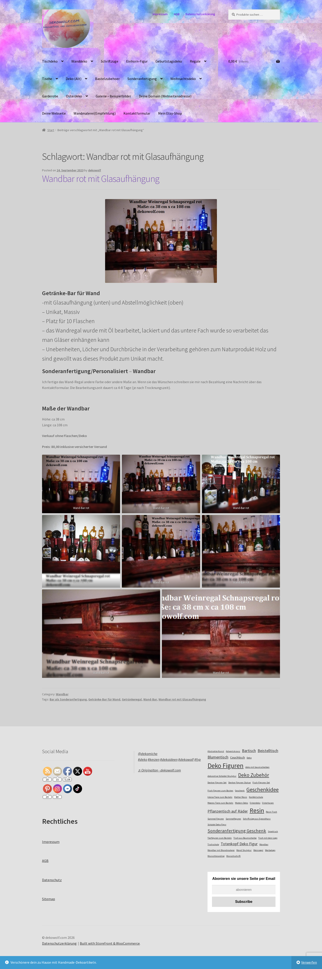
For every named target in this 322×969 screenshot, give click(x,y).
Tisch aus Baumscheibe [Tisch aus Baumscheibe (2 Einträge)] (244, 838)
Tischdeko (50, 61)
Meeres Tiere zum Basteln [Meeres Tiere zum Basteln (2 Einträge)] (220, 802)
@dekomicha (147, 753)
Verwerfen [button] (309, 962)
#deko (142, 759)
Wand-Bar (150, 699)
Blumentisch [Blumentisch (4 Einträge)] (218, 757)
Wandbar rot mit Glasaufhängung (100, 178)
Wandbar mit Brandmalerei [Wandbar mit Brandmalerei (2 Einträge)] (221, 850)
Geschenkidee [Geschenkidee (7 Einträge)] (262, 789)
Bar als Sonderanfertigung (68, 699)
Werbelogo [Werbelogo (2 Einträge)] (270, 850)
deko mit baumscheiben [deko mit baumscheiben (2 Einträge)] (257, 767)
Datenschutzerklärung (200, 14)
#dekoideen (169, 759)
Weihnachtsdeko (183, 78)
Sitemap (48, 899)
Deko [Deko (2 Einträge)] (249, 757)
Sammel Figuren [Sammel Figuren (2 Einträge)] (216, 818)
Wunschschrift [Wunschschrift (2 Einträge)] (233, 856)
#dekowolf (186, 759)
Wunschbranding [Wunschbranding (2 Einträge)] (216, 856)
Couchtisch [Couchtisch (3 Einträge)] (237, 757)
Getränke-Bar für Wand (104, 699)
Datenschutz (52, 880)
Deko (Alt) (73, 78)
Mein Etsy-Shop (170, 113)
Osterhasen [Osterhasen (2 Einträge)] (268, 802)
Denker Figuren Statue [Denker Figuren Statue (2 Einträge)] (239, 782)
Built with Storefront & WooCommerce (110, 943)
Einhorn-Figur (137, 61)
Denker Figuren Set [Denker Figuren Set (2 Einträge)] (217, 782)
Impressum (160, 14)
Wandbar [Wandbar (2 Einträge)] (263, 844)
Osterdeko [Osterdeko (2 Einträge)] (255, 802)
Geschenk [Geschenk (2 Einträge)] (240, 790)
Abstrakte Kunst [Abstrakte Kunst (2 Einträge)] (216, 751)
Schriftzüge (109, 61)
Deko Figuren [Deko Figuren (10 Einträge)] (226, 765)
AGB (177, 14)
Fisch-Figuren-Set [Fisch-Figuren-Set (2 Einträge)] (261, 782)
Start (50, 130)
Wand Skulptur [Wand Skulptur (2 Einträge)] (244, 850)
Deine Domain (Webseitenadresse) (165, 96)
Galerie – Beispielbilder (113, 96)
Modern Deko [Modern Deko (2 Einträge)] (241, 802)
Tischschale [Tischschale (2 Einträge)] (213, 844)
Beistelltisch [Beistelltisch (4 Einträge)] (268, 750)
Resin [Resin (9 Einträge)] (257, 810)
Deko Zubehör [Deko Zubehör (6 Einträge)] (253, 775)
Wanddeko (79, 61)
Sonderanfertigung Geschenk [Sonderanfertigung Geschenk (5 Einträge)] (237, 831)
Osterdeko (74, 96)
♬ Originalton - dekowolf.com (159, 770)
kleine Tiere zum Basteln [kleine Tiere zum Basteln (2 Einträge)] (220, 797)
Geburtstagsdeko (168, 61)
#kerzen (153, 759)
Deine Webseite (54, 113)
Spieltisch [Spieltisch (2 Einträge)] (273, 831)
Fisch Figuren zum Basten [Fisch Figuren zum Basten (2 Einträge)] (220, 790)
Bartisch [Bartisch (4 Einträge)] (249, 750)
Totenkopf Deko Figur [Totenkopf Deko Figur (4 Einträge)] (239, 843)
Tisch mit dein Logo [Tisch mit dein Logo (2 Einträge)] (267, 838)
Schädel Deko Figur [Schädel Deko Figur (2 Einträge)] (217, 824)
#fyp (197, 759)
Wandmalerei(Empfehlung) (95, 113)
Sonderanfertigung (142, 78)
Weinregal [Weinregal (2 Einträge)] (258, 850)
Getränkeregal (132, 699)
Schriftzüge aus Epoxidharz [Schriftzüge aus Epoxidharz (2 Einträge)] (257, 818)
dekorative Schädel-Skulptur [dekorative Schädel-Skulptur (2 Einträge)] (222, 776)
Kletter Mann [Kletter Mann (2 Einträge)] (240, 797)
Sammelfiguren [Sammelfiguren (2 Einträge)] (233, 818)
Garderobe (50, 96)
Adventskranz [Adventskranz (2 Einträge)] (233, 751)
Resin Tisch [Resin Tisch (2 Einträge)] (271, 811)
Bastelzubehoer (107, 78)
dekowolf (94, 170)
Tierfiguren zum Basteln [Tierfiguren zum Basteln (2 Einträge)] (220, 838)
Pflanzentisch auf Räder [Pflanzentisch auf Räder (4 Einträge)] (228, 811)
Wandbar (62, 694)
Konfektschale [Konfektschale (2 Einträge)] (256, 797)
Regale (195, 61)
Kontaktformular (136, 113)
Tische (47, 78)
